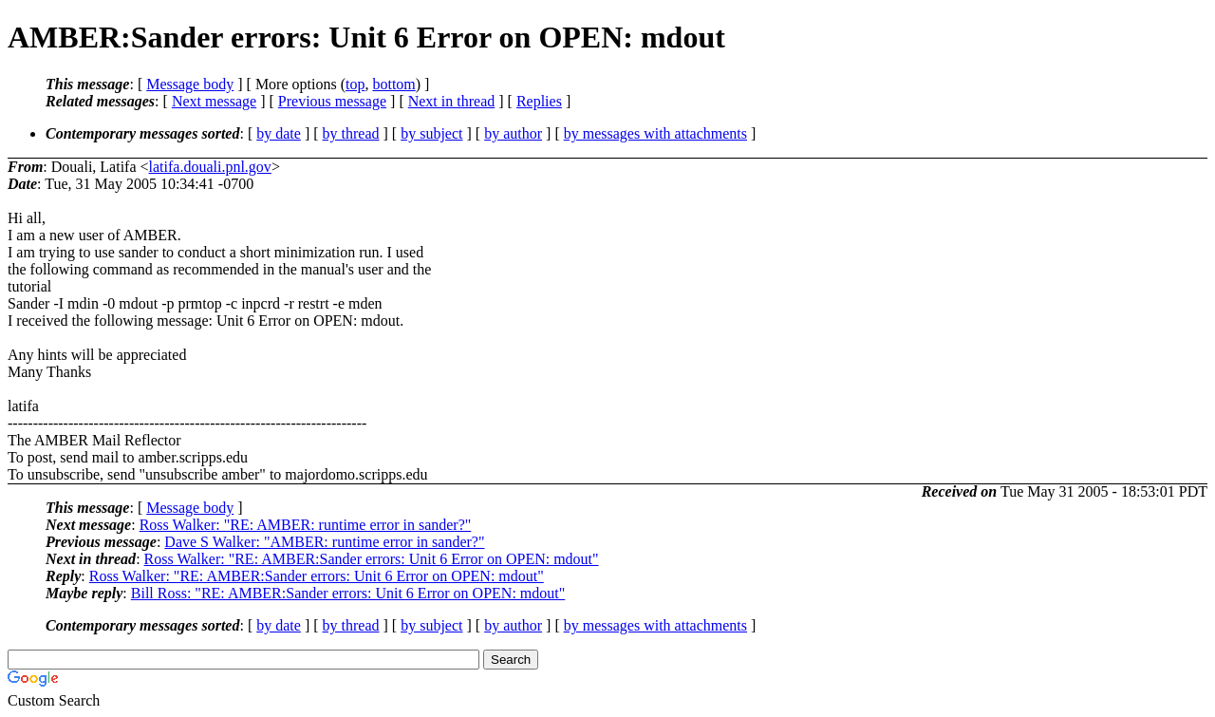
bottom (393, 84)
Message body (190, 84)
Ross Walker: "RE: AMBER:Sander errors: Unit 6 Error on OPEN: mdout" (371, 559)
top (355, 84)
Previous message (332, 101)
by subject (431, 133)
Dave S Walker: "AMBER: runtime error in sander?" (324, 542)
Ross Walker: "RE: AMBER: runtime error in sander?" (306, 525)
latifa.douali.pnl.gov (210, 167)
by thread (351, 133)
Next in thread (451, 101)
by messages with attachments (655, 133)
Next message (214, 101)
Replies (539, 101)
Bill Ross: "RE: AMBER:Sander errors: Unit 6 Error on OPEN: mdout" (348, 593)
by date (278, 133)
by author (513, 133)
